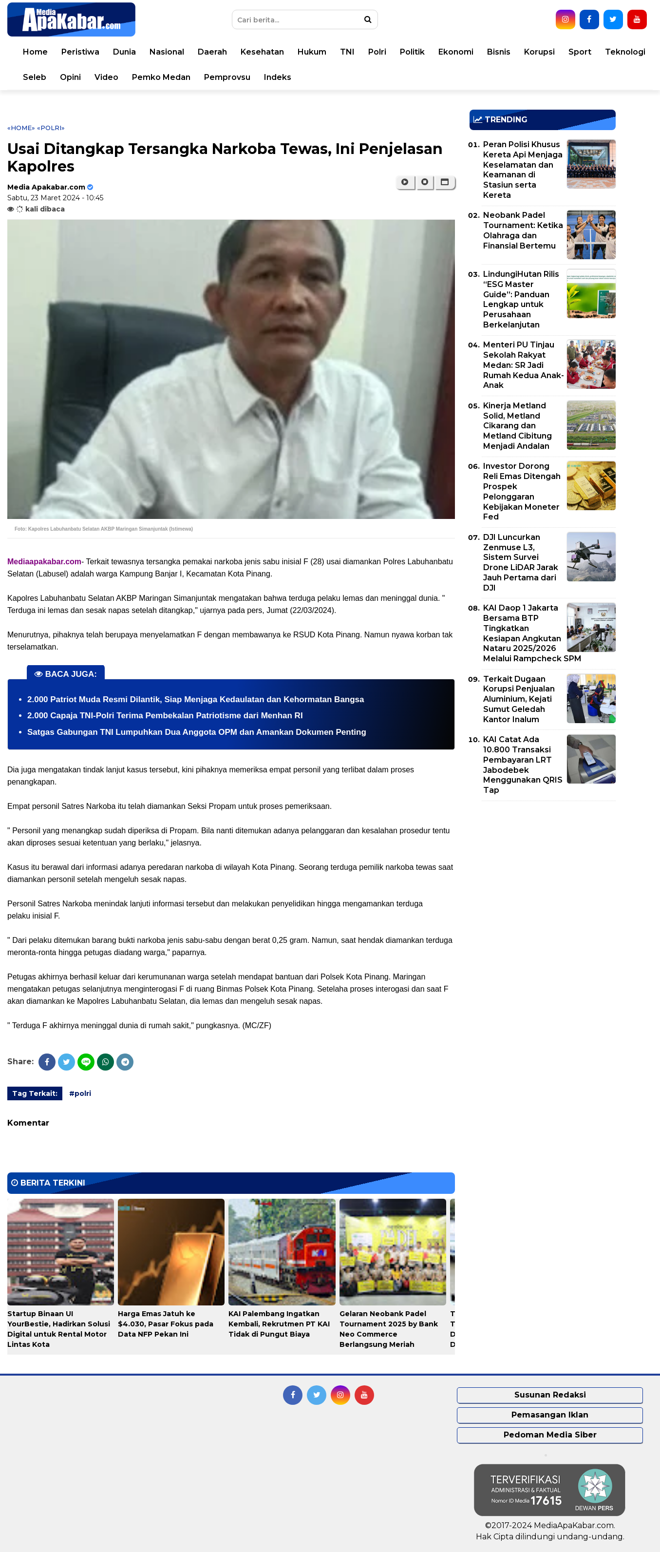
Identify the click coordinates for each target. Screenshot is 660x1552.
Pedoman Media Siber (550, 1434)
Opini (70, 77)
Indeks (277, 77)
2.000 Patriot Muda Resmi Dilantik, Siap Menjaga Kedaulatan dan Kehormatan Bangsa (195, 699)
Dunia (124, 52)
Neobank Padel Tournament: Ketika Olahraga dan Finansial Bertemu (523, 230)
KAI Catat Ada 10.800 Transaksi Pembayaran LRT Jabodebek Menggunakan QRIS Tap (523, 765)
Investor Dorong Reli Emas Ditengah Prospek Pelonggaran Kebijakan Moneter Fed (522, 491)
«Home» (21, 128)
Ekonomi (455, 52)
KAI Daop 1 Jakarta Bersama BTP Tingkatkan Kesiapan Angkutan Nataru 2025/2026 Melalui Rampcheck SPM (532, 633)
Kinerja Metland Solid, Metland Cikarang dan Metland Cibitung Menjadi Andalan (517, 426)
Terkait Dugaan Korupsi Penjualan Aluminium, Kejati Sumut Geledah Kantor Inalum (519, 699)
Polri (377, 52)
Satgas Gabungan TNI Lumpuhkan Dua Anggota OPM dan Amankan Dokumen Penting (196, 732)
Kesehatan (262, 52)
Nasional (167, 52)
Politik (412, 52)
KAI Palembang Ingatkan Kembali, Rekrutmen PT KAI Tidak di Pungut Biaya (279, 1324)
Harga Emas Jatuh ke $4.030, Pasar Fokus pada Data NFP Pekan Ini (165, 1324)
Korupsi (539, 52)
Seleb (34, 77)
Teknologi (625, 52)
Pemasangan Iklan (549, 1414)
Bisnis (498, 52)
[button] (445, 182)
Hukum (312, 52)
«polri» (51, 128)
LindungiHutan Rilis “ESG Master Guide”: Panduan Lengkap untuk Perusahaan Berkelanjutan (521, 299)
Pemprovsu (227, 77)
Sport (579, 52)
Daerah (212, 52)
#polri (80, 1093)
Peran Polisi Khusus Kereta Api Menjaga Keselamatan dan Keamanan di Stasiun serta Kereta (523, 170)
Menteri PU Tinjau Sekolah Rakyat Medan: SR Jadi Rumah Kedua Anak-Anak (523, 365)
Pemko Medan (161, 77)
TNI (347, 52)
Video (106, 77)
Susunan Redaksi (550, 1394)
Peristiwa (80, 52)
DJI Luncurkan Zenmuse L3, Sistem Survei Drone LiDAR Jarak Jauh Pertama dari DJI (520, 563)
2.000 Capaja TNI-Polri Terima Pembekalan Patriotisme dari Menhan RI (165, 715)
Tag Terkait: (34, 1093)
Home (35, 52)
